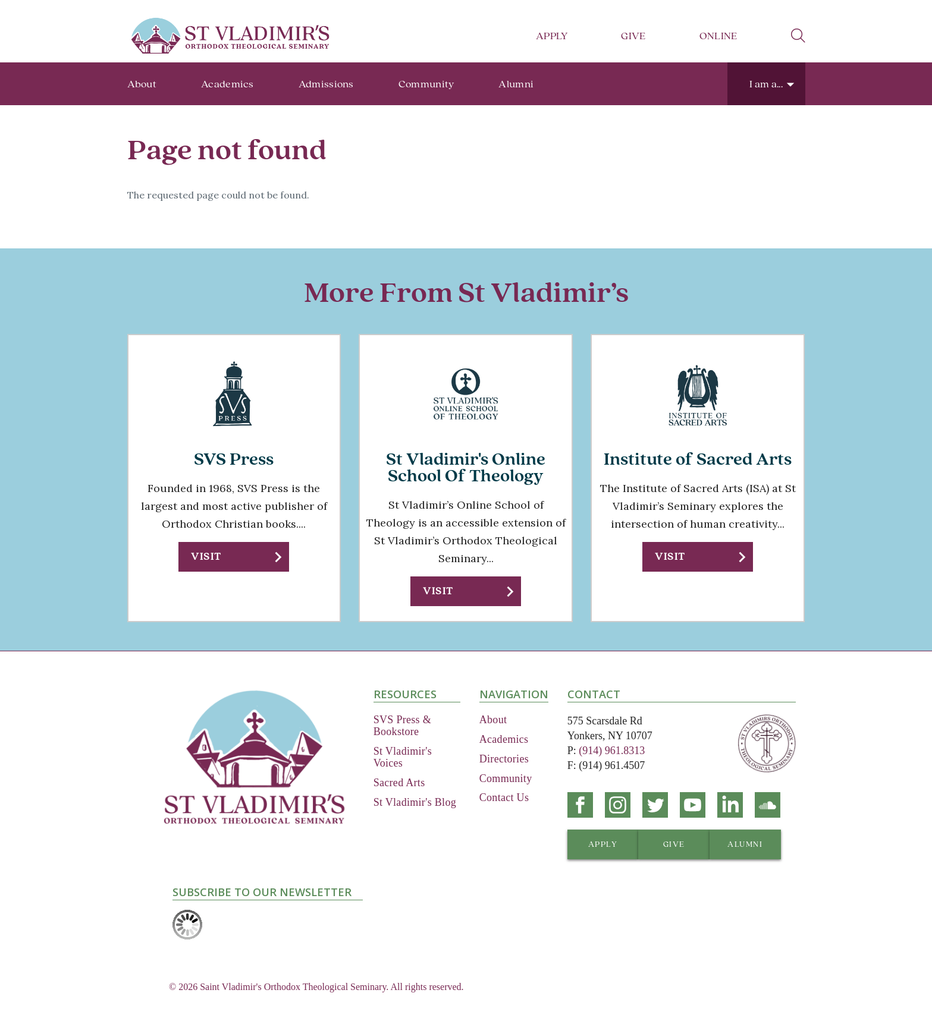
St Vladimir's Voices (403, 757)
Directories (504, 759)
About (142, 84)
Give (633, 36)
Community (426, 84)
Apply (552, 36)
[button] (233, 557)
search (798, 36)
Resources (405, 694)
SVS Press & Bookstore (402, 725)
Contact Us (504, 797)
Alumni (516, 84)
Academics (227, 84)
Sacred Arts (399, 783)
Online (718, 36)
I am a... (766, 84)
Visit (206, 556)
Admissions (326, 84)
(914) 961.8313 (612, 750)
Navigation (513, 694)
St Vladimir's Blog (415, 802)
